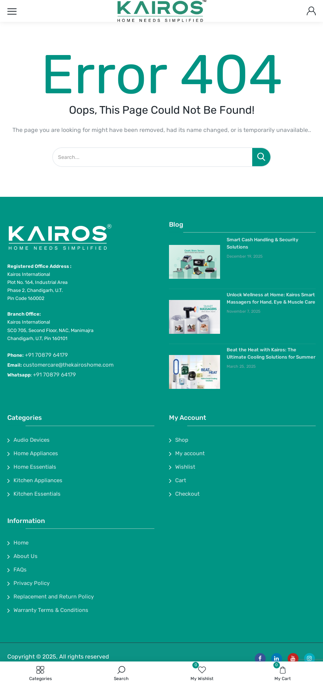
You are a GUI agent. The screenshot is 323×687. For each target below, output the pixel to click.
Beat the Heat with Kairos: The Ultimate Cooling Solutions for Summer (271, 353)
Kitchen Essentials (37, 494)
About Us (26, 556)
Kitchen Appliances (38, 480)
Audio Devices (32, 440)
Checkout (187, 494)
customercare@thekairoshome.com (68, 365)
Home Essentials (35, 467)
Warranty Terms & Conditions (51, 610)
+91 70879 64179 (46, 355)
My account (190, 453)
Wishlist (185, 467)
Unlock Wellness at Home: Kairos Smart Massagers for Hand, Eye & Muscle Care (271, 298)
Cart (180, 480)
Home (21, 542)
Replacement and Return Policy (54, 596)
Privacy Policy (32, 583)
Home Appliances (36, 453)
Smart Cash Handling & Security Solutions (262, 243)
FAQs (20, 569)
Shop (181, 440)
